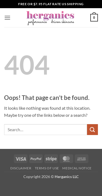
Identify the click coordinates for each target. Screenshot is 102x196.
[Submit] (92, 129)
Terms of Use (47, 168)
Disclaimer (20, 168)
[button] (7, 17)
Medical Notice (77, 168)
